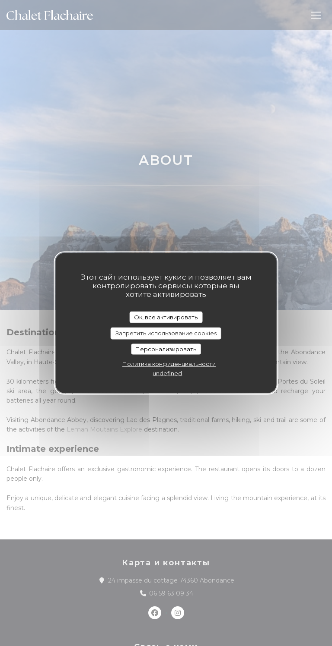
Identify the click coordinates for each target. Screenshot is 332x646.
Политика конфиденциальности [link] (169, 363)
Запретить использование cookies (166, 333)
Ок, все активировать (166, 316)
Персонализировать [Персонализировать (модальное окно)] (165, 348)
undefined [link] (167, 373)
